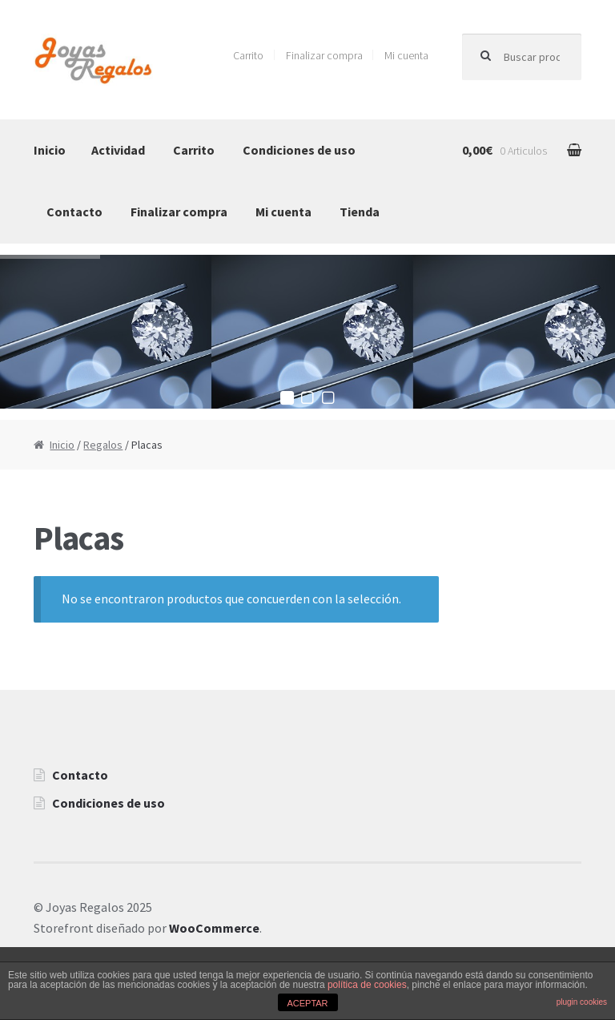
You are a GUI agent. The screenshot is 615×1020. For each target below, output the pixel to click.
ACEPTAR (307, 1003)
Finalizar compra (324, 55)
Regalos (103, 444)
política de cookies (367, 984)
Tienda (360, 212)
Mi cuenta (406, 55)
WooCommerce (214, 928)
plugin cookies (582, 1002)
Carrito (248, 55)
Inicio (50, 150)
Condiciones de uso (299, 150)
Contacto (74, 212)
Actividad (118, 150)
